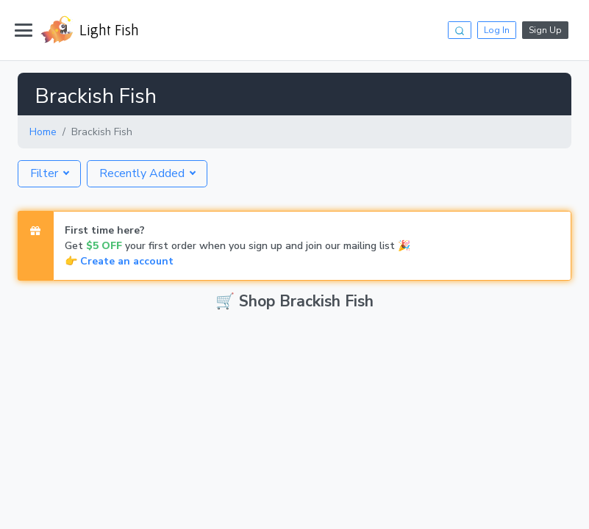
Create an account (127, 261)
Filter (45, 173)
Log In (497, 30)
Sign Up (545, 30)
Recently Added (143, 173)
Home (43, 132)
